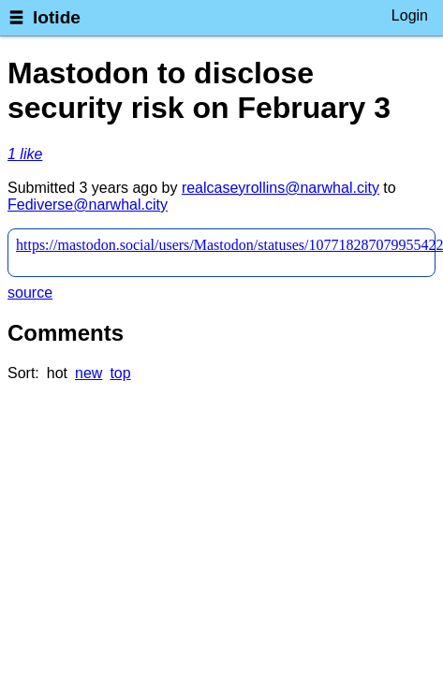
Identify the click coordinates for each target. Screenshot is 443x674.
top (120, 373)
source (29, 292)
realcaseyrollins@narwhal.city (280, 188)
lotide (57, 17)
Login (409, 15)
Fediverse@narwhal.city (87, 204)
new (88, 373)
